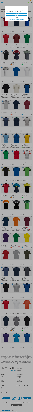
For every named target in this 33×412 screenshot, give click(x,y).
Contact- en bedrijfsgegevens (20, 19)
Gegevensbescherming (12, 19)
